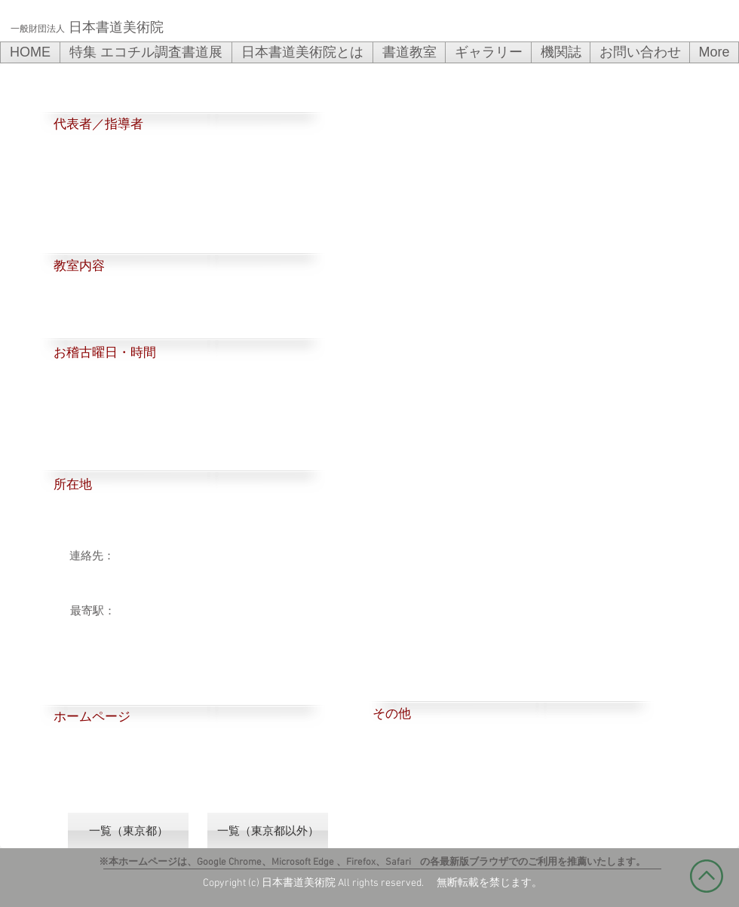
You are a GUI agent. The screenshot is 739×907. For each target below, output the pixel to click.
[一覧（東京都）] (128, 830)
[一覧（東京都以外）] (267, 830)
